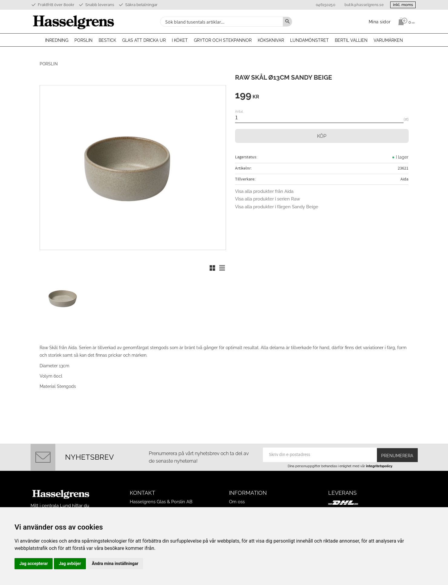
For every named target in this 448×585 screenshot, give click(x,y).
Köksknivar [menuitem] (271, 40)
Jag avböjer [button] (70, 563)
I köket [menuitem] (180, 40)
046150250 (320, 5)
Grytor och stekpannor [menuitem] (223, 40)
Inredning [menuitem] (56, 40)
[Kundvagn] (405, 21)
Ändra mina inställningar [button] (115, 563)
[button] (212, 268)
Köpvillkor (239, 504)
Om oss (237, 490)
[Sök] (287, 21)
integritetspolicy (379, 454)
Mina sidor (239, 497)
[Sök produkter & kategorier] (220, 21)
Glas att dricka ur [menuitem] (144, 40)
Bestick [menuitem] (107, 40)
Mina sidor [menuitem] (380, 21)
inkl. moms (400, 4)
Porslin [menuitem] (83, 40)
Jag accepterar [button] (33, 563)
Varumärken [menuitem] (388, 40)
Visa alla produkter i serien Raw (267, 199)
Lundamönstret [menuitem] (309, 40)
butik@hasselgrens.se (358, 5)
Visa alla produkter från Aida (264, 191)
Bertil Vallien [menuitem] (351, 40)
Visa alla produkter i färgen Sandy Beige (276, 207)
